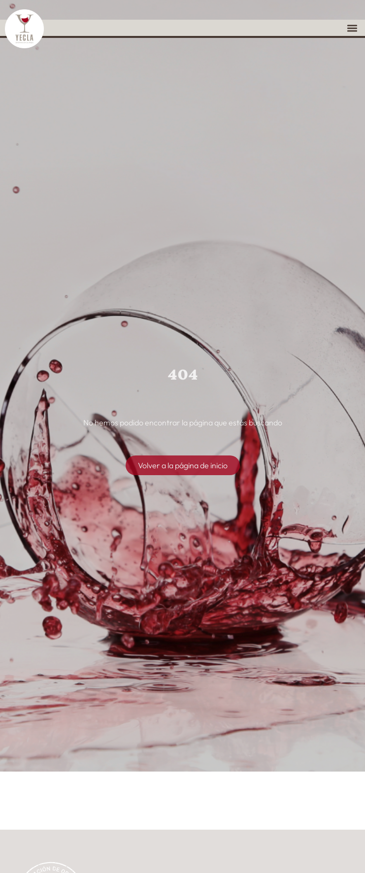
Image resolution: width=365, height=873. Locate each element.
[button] (352, 28)
